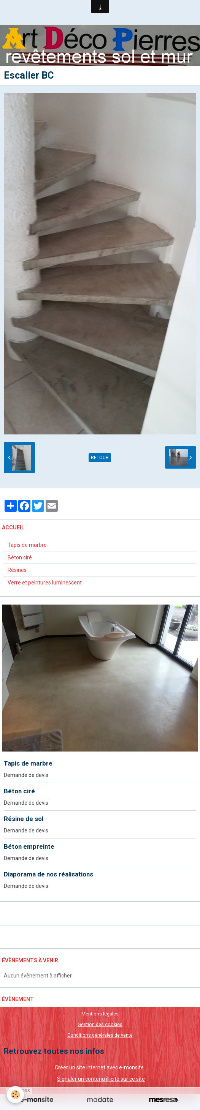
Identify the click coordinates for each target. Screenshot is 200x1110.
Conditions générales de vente (100, 1035)
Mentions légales (100, 1014)
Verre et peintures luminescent (45, 582)
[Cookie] (15, 1094)
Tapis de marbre (27, 545)
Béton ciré (20, 557)
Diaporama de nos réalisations (48, 874)
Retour (100, 457)
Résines (17, 570)
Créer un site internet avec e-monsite (99, 1067)
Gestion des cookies (100, 1024)
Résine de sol (23, 819)
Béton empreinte (29, 846)
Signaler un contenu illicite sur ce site (101, 1079)
